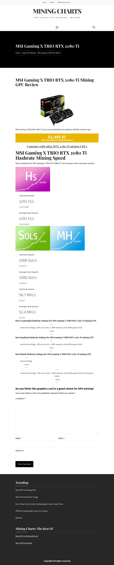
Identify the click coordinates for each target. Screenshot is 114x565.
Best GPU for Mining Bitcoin (27, 536)
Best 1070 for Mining (24, 543)
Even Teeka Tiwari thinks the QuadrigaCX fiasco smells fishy (39, 504)
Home (45, 2)
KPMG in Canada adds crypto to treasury (32, 511)
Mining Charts (57, 11)
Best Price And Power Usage (27, 497)
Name (18, 438)
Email (61, 438)
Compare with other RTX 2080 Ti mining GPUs (57, 146)
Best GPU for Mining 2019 (26, 490)
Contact (52, 2)
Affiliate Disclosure (64, 2)
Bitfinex (19, 518)
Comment (20, 398)
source (52, 331)
